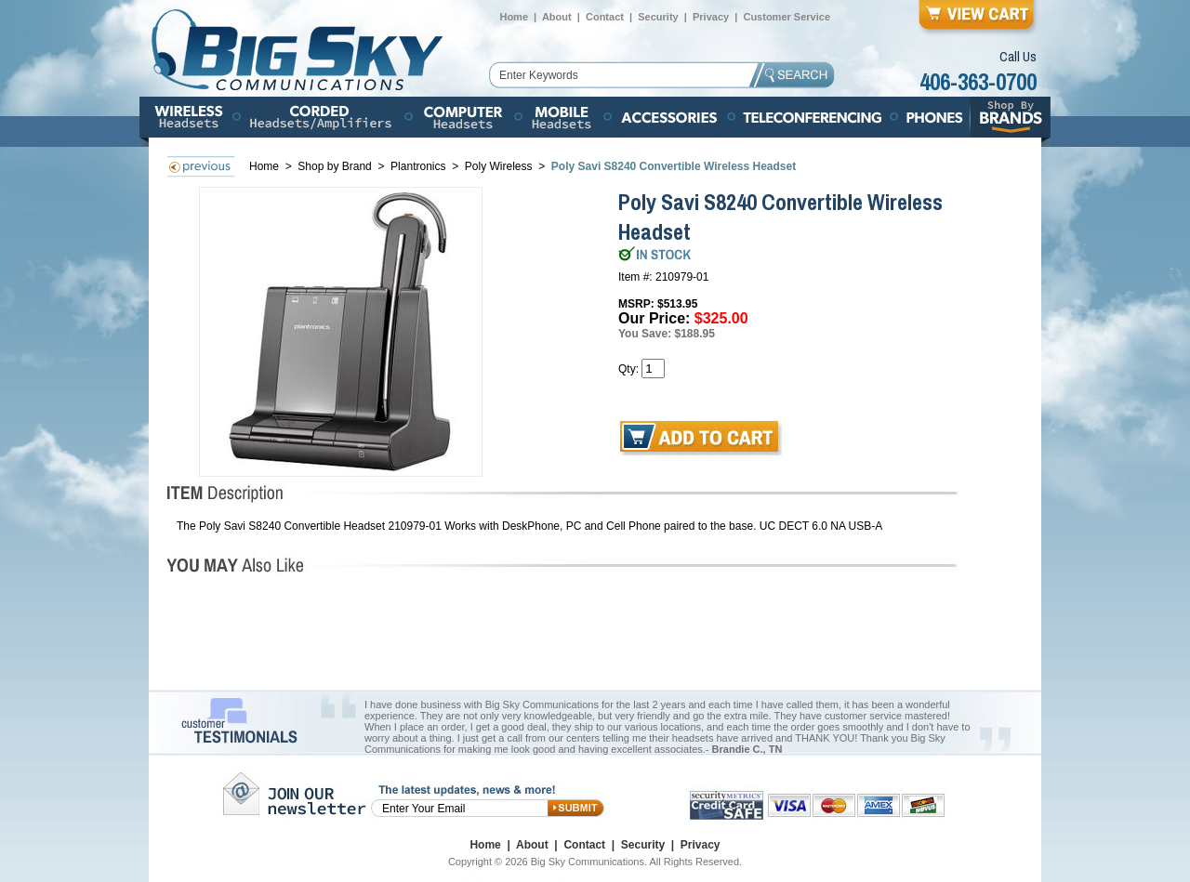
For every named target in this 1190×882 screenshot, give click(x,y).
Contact (605, 16)
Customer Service (786, 16)
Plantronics (417, 166)
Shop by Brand (336, 166)
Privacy (711, 16)
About (557, 16)
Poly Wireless (500, 166)
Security (658, 16)
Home (513, 16)
